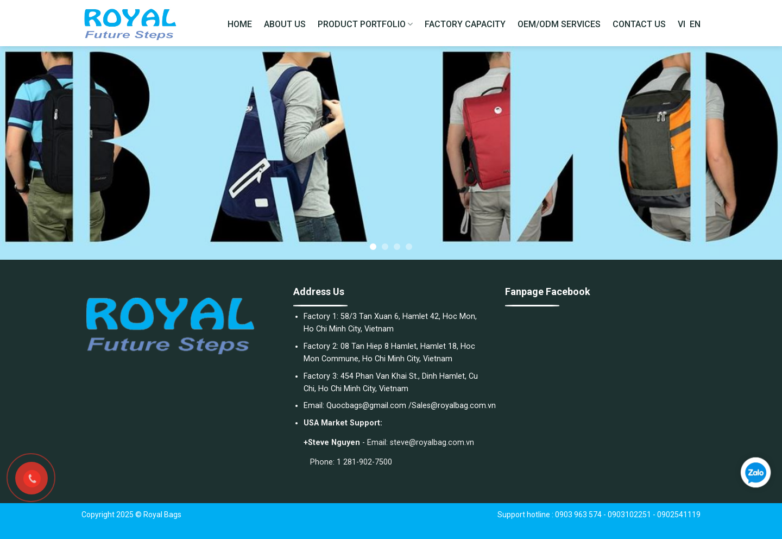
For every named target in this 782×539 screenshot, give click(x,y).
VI (681, 24)
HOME (240, 24)
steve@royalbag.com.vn (432, 442)
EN (695, 24)
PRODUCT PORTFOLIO (365, 24)
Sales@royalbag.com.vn (454, 405)
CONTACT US (639, 24)
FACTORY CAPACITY (465, 24)
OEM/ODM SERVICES (559, 24)
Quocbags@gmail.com (366, 405)
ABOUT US (285, 24)
